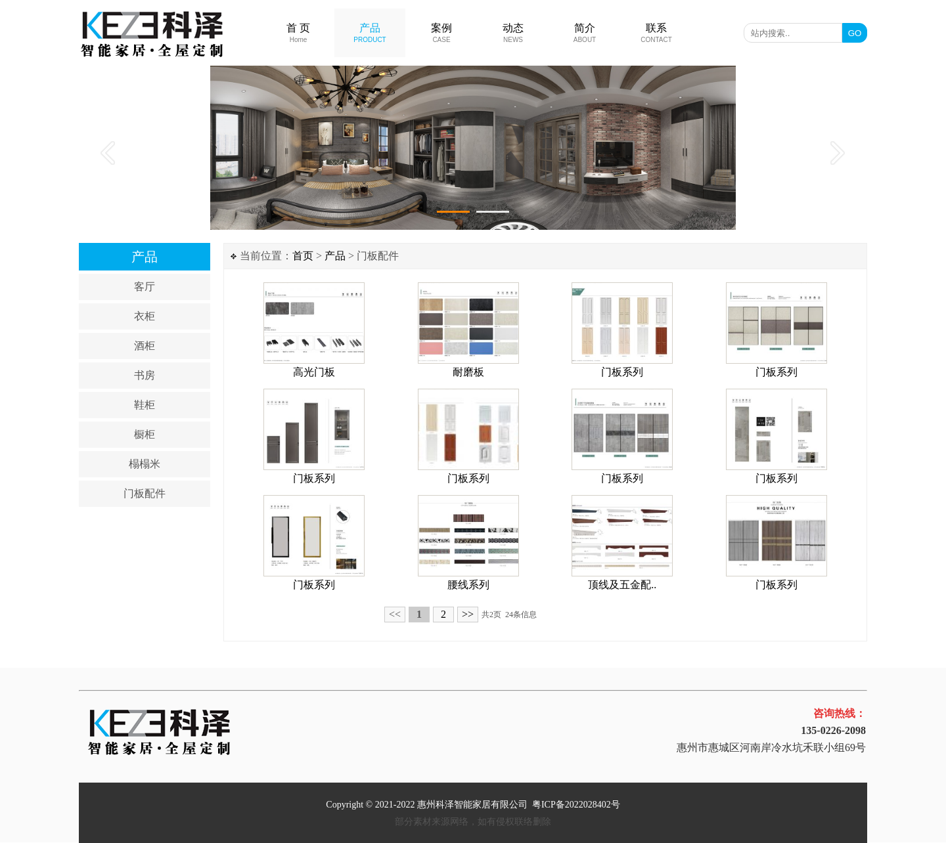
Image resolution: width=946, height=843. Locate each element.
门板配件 (145, 493)
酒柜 (144, 345)
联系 (656, 32)
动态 (513, 32)
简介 (585, 32)
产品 (369, 32)
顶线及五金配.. (622, 584)
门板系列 (622, 372)
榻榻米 (144, 463)
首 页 (298, 32)
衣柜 (144, 316)
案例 (441, 32)
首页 (302, 255)
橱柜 (144, 434)
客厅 (144, 286)
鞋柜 (144, 404)
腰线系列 (468, 584)
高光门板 (314, 372)
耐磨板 (468, 372)
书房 (144, 375)
